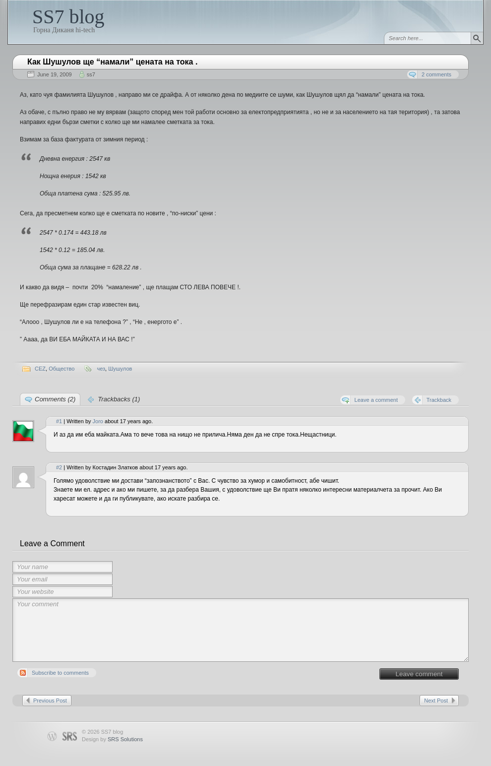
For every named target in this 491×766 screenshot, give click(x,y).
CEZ (40, 369)
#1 (59, 421)
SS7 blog (68, 16)
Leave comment (419, 674)
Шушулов (120, 369)
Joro (98, 421)
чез (101, 369)
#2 (59, 467)
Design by (112, 739)
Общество (61, 369)
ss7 (91, 74)
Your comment (240, 630)
